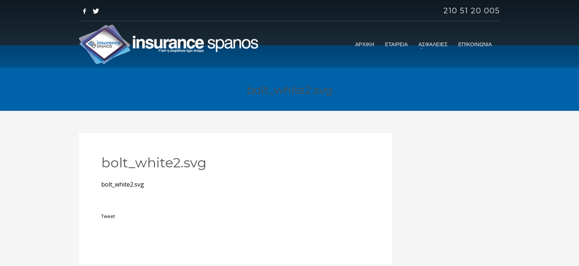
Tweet (108, 216)
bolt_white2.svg (122, 184)
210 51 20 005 (471, 10)
